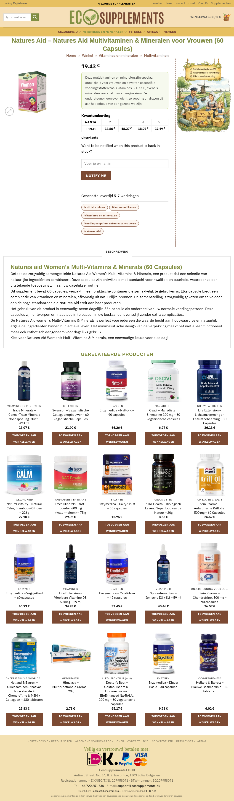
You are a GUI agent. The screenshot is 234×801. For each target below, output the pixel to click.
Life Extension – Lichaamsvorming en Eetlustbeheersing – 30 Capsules (209, 416)
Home (71, 55)
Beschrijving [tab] (117, 252)
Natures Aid (92, 231)
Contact (133, 741)
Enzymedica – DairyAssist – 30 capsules (116, 506)
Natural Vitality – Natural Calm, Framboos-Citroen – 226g (24, 508)
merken (158, 3)
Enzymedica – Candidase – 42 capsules (117, 595)
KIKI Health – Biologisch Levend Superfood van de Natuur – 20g (163, 508)
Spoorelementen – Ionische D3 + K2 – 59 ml (163, 595)
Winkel (87, 55)
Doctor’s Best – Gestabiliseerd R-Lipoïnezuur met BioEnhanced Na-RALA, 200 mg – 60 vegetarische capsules (117, 693)
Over (120, 741)
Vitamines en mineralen (105, 32)
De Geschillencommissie (106, 791)
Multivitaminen (156, 55)
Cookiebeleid (162, 741)
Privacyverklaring (191, 741)
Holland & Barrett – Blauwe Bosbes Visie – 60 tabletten (209, 686)
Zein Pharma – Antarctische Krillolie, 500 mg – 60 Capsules (209, 508)
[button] (15, 3)
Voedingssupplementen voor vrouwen (110, 223)
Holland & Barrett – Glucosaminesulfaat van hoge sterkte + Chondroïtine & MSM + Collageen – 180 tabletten (24, 691)
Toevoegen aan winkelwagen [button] (24, 438)
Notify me (96, 175)
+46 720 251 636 (92, 785)
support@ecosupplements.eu (138, 785)
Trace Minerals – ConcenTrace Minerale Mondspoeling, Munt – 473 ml (24, 416)
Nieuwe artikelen (124, 207)
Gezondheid (69, 32)
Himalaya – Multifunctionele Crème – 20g (70, 686)
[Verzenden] (35, 17)
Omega (154, 32)
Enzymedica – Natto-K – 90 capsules (117, 412)
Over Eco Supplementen (214, 3)
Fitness (137, 32)
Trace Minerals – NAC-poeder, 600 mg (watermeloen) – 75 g (71, 508)
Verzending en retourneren (50, 741)
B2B (146, 741)
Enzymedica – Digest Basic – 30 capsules (163, 684)
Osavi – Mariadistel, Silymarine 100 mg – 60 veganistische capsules (163, 414)
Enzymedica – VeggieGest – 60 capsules (24, 595)
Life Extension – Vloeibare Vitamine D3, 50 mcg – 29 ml (70, 597)
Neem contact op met (180, 3)
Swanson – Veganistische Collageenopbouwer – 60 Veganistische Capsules (70, 414)
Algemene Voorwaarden (94, 741)
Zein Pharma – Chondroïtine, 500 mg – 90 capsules (209, 597)
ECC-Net (151, 791)
